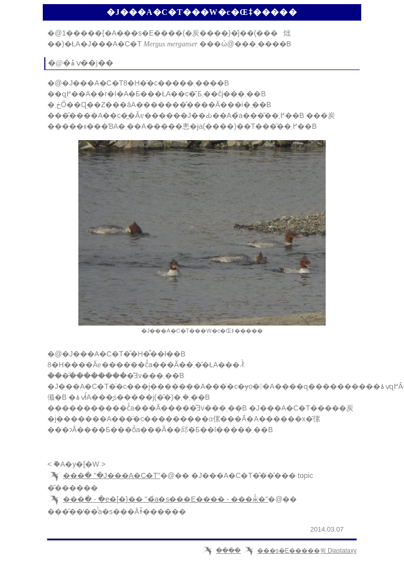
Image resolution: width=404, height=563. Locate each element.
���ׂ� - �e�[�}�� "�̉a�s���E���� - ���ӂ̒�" (165, 499)
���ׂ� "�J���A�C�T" (111, 475)
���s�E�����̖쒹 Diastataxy (307, 550)
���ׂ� (228, 550)
